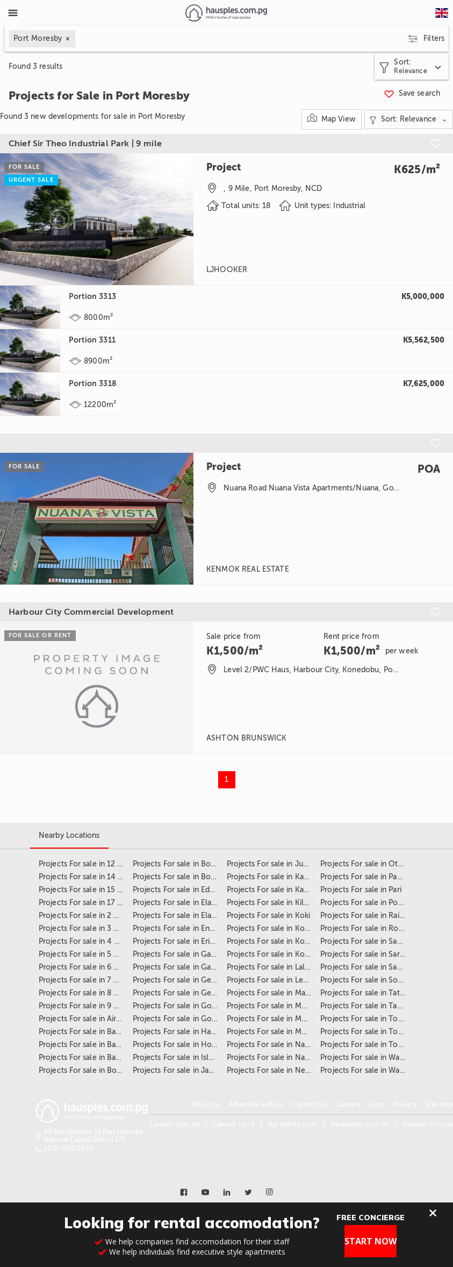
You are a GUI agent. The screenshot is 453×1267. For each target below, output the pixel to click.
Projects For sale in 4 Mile (84, 941)
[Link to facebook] (184, 1192)
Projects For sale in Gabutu (180, 954)
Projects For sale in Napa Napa (280, 1045)
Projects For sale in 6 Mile (83, 967)
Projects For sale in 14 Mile (86, 877)
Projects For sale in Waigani (367, 1058)
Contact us (309, 1104)
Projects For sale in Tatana (366, 993)
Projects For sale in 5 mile (84, 954)
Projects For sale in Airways (86, 1019)
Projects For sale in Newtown (278, 1070)
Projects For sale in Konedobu (279, 928)
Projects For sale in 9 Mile (83, 1006)
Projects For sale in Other (364, 864)
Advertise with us (256, 1104)
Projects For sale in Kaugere (275, 890)
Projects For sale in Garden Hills (188, 967)
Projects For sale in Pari (360, 890)
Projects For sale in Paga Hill (369, 877)
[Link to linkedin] (227, 1192)
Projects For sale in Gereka (179, 993)
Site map (439, 1104)
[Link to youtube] (205, 1192)
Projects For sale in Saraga (366, 954)
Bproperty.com (292, 1124)
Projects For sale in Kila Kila (274, 903)
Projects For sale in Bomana (87, 1070)
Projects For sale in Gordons (182, 1006)
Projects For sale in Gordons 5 (185, 1019)
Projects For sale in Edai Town (185, 890)
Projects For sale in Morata (273, 1019)
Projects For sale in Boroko (180, 864)
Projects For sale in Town (364, 1045)
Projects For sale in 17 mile (86, 903)
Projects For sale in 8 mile (84, 993)
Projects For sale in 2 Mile (83, 916)
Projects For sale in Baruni (84, 1058)
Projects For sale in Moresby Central (290, 1032)
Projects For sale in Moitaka (274, 1006)
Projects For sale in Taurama (369, 1006)
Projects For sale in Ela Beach (184, 903)
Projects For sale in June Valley (281, 864)
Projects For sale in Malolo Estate (285, 993)
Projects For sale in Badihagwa (92, 1032)
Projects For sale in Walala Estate (377, 1070)
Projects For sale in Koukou (274, 954)
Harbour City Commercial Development (91, 612)
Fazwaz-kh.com (428, 1124)
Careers (347, 1104)
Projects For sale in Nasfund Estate (287, 1058)
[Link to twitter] (248, 1192)
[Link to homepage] (226, 13)
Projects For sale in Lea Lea (274, 980)
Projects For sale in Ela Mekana (186, 916)
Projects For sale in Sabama (368, 941)
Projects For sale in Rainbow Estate (381, 916)
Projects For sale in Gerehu (180, 980)
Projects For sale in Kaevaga (275, 877)
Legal (377, 1104)
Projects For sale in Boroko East (188, 877)
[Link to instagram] (270, 1192)
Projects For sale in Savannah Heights (385, 967)
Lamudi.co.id (233, 1124)
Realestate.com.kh (360, 1124)
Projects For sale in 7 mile (84, 980)
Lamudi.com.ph (174, 1124)
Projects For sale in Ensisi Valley (187, 928)
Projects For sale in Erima (177, 941)
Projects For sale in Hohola (180, 1045)
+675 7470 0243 (69, 1148)
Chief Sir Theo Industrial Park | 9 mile (85, 143)
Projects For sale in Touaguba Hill (378, 1032)
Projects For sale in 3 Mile (83, 928)
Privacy (405, 1104)
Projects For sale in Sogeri (365, 980)
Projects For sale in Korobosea (280, 941)
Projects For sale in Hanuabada (186, 1032)
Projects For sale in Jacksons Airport (196, 1070)
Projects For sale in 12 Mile (85, 864)
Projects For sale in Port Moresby (377, 903)
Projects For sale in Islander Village (193, 1058)
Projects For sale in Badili (82, 1045)
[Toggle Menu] (13, 13)
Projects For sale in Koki (269, 916)
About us (206, 1104)
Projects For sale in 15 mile (86, 890)
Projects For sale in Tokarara (369, 1019)
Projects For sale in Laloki (271, 967)
